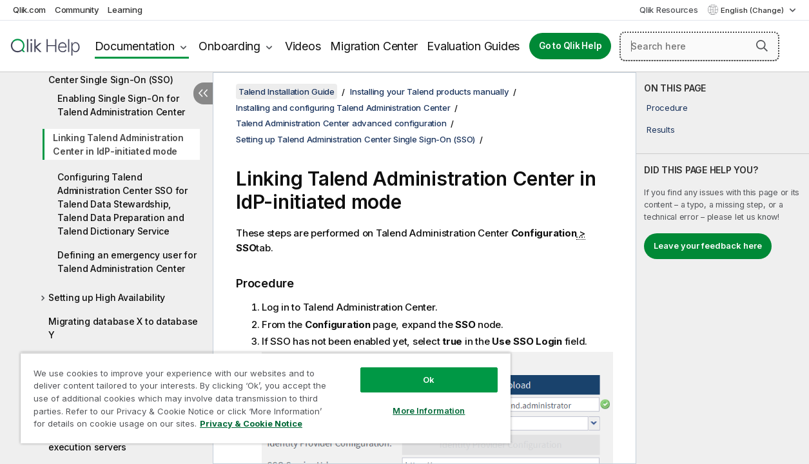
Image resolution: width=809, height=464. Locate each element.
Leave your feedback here (708, 245)
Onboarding (229, 46)
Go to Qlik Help (570, 46)
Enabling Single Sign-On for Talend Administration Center (121, 105)
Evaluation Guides (473, 46)
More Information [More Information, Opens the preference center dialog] (411, 401)
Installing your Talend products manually (429, 91)
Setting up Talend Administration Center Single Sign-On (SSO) (119, 73)
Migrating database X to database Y (123, 328)
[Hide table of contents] (203, 93)
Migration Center (373, 46)
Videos (303, 46)
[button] (762, 45)
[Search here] (699, 46)
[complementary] (722, 268)
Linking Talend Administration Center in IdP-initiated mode (118, 144)
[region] (255, 393)
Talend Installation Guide (287, 91)
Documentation (135, 46)
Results (660, 129)
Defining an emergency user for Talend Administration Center (127, 261)
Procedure (667, 107)
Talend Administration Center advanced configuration (341, 123)
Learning (125, 10)
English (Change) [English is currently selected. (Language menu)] (753, 10)
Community (77, 10)
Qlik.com (29, 10)
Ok (411, 370)
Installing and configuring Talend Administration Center (343, 107)
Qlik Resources (668, 10)
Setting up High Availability (106, 297)
